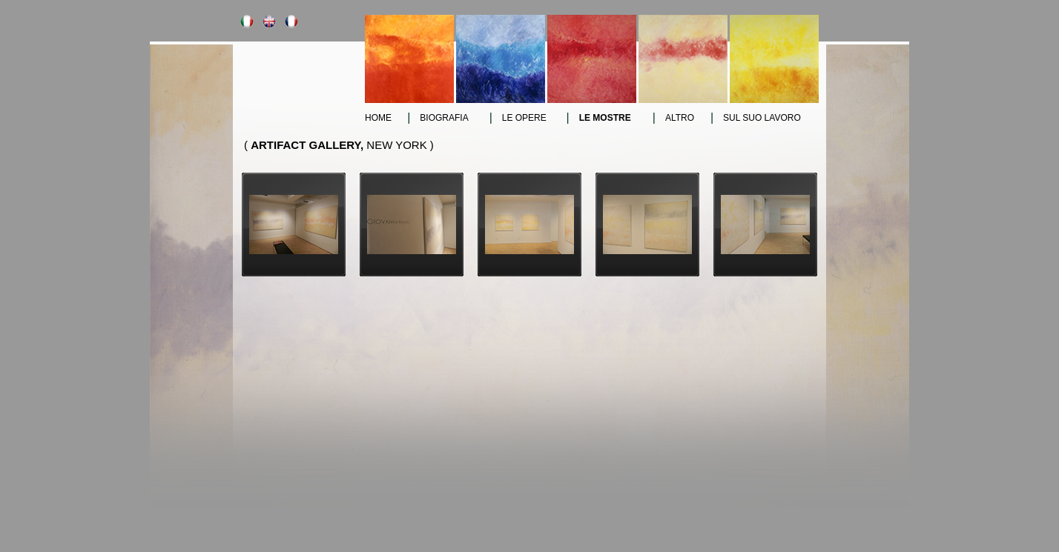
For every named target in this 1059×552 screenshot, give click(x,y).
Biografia (444, 118)
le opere (524, 118)
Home (378, 118)
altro (679, 118)
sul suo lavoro (762, 118)
